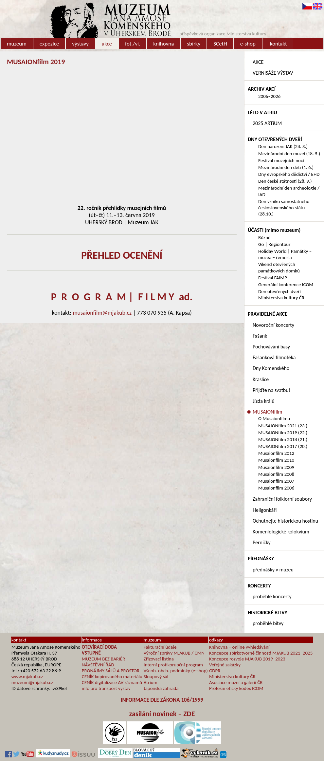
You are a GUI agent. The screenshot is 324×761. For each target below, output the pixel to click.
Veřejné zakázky (225, 665)
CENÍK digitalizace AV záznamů (112, 682)
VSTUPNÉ (91, 653)
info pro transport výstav (106, 688)
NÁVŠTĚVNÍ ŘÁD (98, 665)
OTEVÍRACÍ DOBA (99, 647)
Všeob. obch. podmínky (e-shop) (176, 671)
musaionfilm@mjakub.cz (102, 312)
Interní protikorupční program (173, 665)
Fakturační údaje (160, 647)
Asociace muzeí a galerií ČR (235, 682)
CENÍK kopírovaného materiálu (112, 676)
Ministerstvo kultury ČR (232, 676)
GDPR (215, 671)
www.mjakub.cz (27, 676)
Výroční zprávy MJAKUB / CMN (174, 653)
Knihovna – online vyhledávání (239, 647)
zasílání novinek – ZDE (162, 713)
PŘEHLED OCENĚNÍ (121, 255)
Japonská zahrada (161, 688)
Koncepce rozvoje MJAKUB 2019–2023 (247, 659)
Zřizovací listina (159, 659)
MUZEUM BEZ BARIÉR (103, 659)
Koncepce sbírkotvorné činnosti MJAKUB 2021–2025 (261, 653)
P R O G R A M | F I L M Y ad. (121, 296)
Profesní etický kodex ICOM (236, 688)
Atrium (150, 682)
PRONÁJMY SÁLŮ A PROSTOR (110, 671)
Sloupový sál (156, 676)
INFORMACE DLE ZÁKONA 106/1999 (162, 699)
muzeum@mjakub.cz (32, 682)
